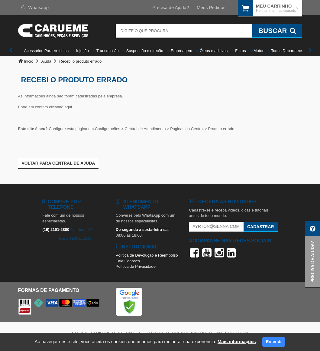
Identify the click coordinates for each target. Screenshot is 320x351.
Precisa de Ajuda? (170, 7)
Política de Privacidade (136, 266)
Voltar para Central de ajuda (58, 163)
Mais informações (237, 341)
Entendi (273, 341)
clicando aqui (60, 107)
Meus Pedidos (211, 7)
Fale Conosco (128, 261)
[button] (312, 254)
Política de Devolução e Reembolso (147, 255)
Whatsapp (35, 7)
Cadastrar (260, 226)
